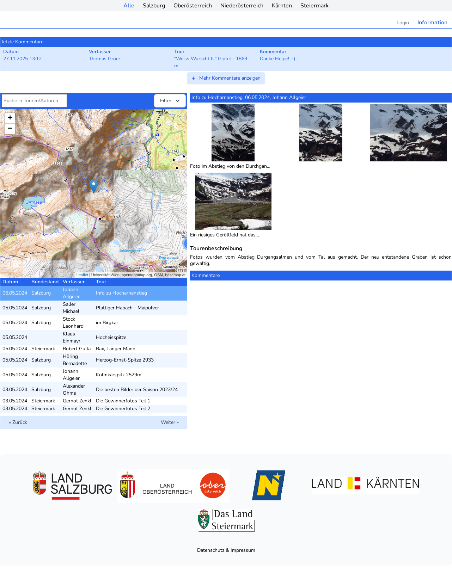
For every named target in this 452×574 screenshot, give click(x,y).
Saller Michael (71, 308)
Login (403, 22)
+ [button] (10, 118)
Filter (170, 100)
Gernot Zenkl (77, 400)
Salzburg (154, 6)
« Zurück (18, 422)
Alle (128, 6)
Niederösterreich (241, 6)
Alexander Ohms (74, 389)
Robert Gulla (77, 348)
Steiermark (314, 6)
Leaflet (82, 275)
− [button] (10, 129)
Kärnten (282, 6)
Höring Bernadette (75, 360)
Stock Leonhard (73, 322)
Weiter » (170, 422)
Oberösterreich (192, 6)
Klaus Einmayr (71, 337)
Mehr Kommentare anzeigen (226, 78)
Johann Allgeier (71, 293)
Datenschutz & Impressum (226, 550)
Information (432, 22)
